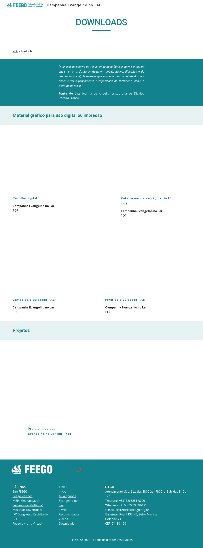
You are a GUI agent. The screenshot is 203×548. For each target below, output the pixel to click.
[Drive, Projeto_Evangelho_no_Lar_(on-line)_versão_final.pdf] (55, 383)
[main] (101, 24)
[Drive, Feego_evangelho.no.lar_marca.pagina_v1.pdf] (148, 161)
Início (15, 51)
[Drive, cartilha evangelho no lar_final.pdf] (55, 161)
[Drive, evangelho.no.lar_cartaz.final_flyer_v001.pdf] (55, 262)
